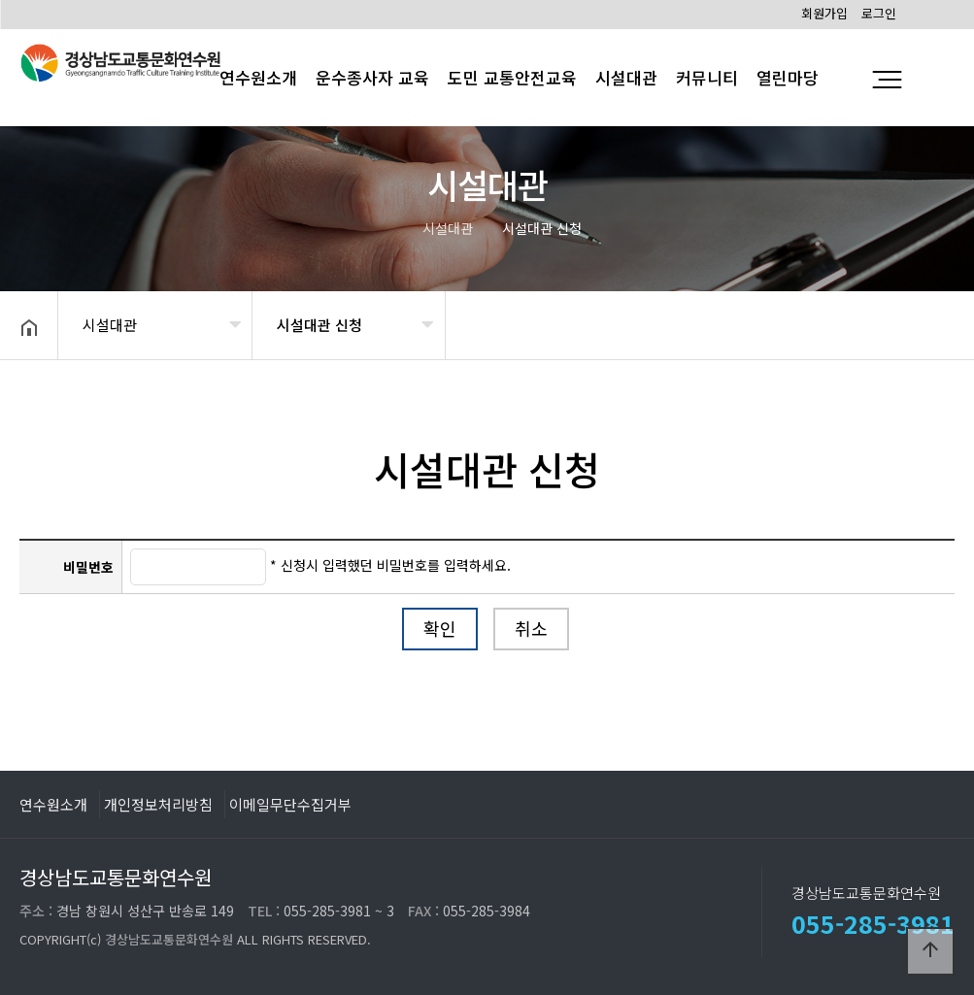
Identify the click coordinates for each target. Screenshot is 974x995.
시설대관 (626, 77)
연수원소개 (53, 803)
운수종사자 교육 (372, 77)
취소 (531, 628)
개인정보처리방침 (158, 803)
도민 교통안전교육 (512, 77)
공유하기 (929, 323)
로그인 (878, 13)
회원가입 (824, 13)
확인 (439, 628)
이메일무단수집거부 (290, 803)
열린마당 (787, 77)
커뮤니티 (707, 77)
